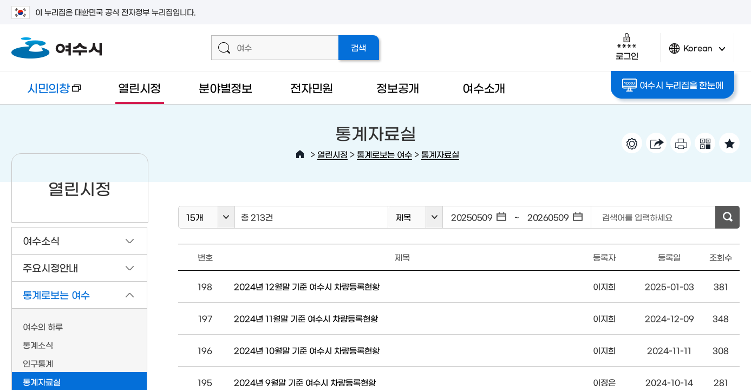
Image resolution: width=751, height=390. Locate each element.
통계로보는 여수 (384, 154)
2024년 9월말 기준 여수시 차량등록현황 (305, 382)
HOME (300, 154)
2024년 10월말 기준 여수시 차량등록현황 (307, 350)
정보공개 (397, 87)
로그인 (627, 46)
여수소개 (483, 87)
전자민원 (311, 87)
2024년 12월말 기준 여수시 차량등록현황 (307, 286)
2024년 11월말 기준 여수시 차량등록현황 (306, 318)
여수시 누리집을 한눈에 (672, 85)
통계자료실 (440, 154)
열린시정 (139, 87)
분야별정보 (225, 87)
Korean (697, 52)
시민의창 (46, 93)
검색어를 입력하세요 (637, 217)
